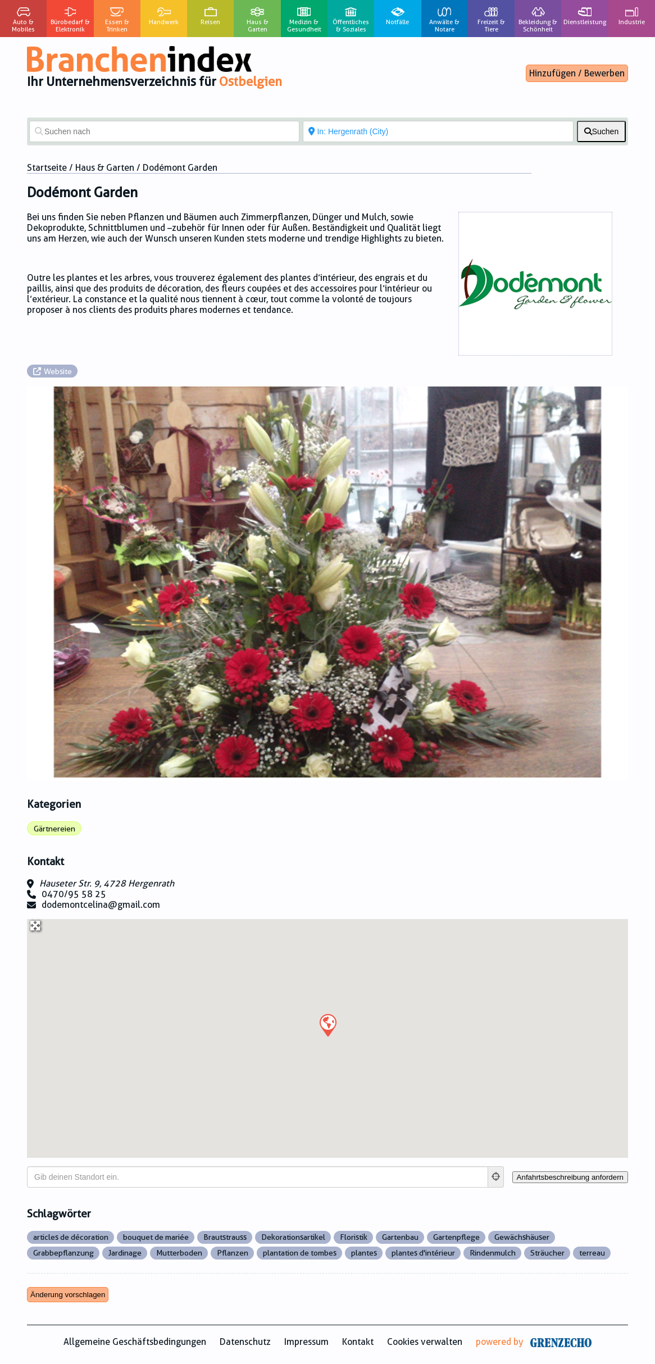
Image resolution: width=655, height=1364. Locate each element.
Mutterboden (179, 1252)
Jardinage (125, 1252)
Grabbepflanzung (63, 1252)
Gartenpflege (456, 1237)
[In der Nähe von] (438, 131)
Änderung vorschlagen (67, 1294)
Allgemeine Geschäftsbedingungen (134, 1341)
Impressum (306, 1341)
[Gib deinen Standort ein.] (257, 1177)
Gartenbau (400, 1237)
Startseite (47, 167)
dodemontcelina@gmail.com (101, 904)
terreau (592, 1252)
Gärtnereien (54, 828)
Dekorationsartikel (293, 1237)
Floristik (353, 1237)
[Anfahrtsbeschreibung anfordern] (570, 1177)
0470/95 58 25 (74, 894)
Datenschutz (245, 1341)
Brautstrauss (225, 1237)
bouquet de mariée (156, 1237)
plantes (364, 1252)
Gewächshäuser (521, 1237)
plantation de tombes (299, 1252)
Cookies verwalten (424, 1341)
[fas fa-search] (601, 131)
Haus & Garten (104, 167)
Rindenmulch (493, 1252)
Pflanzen (232, 1252)
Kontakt (358, 1341)
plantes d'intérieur (423, 1252)
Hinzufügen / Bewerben (577, 73)
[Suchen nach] (164, 131)
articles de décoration (70, 1237)
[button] (327, 1025)
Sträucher (547, 1252)
